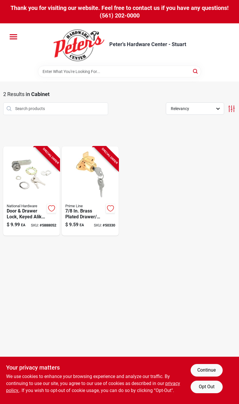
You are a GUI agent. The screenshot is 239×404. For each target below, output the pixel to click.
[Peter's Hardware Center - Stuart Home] (79, 44)
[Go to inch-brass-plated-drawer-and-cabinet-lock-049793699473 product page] (90, 191)
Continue (206, 370)
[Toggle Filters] (231, 108)
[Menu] (13, 37)
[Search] (195, 71)
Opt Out (207, 386)
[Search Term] (119, 71)
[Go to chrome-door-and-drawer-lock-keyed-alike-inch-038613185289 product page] (31, 191)
